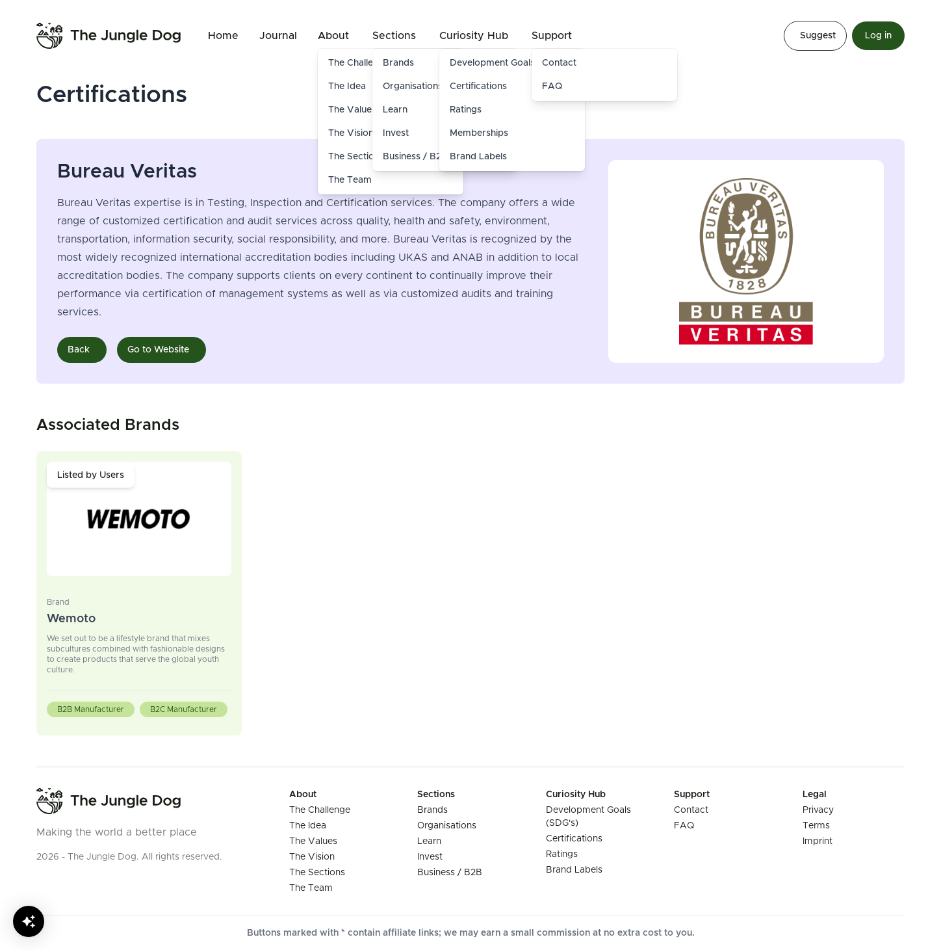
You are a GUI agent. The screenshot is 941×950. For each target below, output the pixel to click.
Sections (394, 36)
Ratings (466, 109)
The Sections (317, 872)
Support (552, 36)
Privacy (818, 810)
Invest (430, 857)
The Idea (307, 825)
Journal (278, 36)
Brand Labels (478, 156)
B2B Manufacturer (90, 709)
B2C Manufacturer (183, 709)
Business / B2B (449, 872)
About (333, 36)
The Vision (312, 857)
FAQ (552, 86)
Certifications (478, 86)
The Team (350, 180)
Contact (559, 63)
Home (223, 36)
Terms (816, 825)
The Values (313, 841)
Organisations (446, 825)
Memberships (479, 133)
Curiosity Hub (473, 36)
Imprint (817, 841)
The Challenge (319, 810)
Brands (432, 810)
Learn (429, 841)
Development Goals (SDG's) (510, 63)
